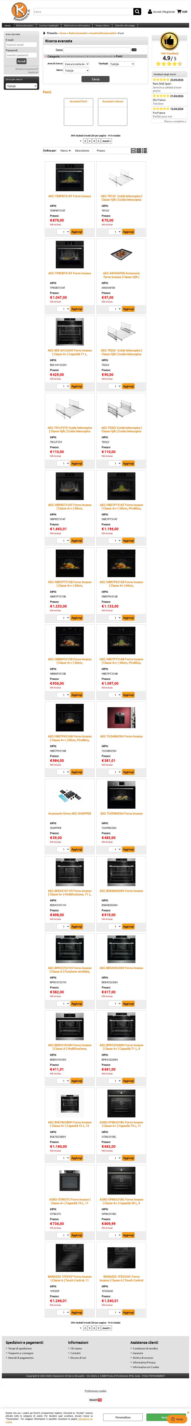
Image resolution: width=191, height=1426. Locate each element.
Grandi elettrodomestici (101, 60)
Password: (12, 54)
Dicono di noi (78, 1361)
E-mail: (10, 44)
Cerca (59, 54)
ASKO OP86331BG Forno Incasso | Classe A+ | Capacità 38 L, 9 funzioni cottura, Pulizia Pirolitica (121, 1206)
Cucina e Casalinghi (48, 27)
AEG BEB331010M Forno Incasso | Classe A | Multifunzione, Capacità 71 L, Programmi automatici (69, 1054)
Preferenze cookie (95, 1394)
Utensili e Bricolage (123, 27)
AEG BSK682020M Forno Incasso (121, 894)
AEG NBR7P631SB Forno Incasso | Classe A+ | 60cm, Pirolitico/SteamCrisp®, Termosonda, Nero (121, 591)
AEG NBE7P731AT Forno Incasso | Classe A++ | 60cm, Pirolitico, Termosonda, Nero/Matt (121, 512)
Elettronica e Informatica (76, 27)
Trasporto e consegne (20, 1356)
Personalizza (122, 1417)
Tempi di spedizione (20, 1352)
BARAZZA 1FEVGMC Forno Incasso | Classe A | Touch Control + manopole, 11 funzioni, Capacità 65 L (121, 1285)
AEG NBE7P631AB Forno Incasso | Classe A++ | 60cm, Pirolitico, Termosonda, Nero (70, 743)
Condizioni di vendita (145, 1352)
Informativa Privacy (144, 1366)
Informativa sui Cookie (146, 1370)
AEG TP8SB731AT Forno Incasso (69, 277)
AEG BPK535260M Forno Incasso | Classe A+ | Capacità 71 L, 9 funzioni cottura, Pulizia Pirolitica (121, 1052)
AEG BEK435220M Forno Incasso (121, 971)
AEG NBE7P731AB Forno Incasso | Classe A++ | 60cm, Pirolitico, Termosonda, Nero (121, 666)
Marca (59, 73)
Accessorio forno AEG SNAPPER (69, 817)
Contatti (76, 1356)
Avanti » (106, 144)
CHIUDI (188, 1412)
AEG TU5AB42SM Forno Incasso (121, 740)
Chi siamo (76, 1352)
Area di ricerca (55, 67)
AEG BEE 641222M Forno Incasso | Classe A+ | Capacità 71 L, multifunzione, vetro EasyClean (70, 357)
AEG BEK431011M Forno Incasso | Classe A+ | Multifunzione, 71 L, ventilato (69, 897)
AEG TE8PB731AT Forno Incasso (69, 199)
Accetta (166, 1417)
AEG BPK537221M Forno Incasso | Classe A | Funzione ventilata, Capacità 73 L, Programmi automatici (70, 977)
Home (7, 27)
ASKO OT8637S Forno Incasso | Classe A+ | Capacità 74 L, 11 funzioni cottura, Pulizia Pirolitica (70, 1206)
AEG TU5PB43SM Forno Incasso (121, 817)
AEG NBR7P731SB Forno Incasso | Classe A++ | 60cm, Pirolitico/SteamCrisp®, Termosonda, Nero (69, 591)
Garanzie (138, 1356)
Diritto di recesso (143, 1361)
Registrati (33, 76)
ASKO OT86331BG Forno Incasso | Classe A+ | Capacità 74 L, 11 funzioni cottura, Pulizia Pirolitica (121, 1129)
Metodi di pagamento (21, 1361)
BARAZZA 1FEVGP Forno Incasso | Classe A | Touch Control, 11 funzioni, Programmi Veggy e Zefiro (70, 1285)
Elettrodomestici (24, 27)
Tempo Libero (101, 27)
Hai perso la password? (26, 73)
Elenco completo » (175, 125)
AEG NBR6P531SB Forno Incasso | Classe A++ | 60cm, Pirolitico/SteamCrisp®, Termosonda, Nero (69, 668)
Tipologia (103, 67)
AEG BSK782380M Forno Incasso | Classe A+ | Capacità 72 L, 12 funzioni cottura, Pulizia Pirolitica (70, 1129)
